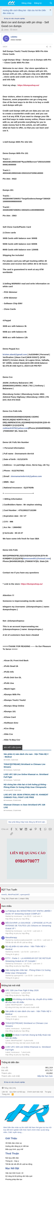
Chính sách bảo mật (35, 1092)
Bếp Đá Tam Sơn (45, 1076)
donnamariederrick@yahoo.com (26, 476)
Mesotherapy (11, 937)
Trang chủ (6, 1094)
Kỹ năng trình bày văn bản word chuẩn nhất (22, 1007)
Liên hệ (5, 1092)
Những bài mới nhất (10, 985)
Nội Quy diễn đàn (12, 1158)
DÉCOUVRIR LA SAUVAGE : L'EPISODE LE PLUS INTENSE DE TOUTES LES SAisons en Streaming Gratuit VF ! (28, 926)
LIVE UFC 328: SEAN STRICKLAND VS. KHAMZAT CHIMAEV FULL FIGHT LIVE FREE (26, 796)
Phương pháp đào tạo (13, 1179)
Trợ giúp (48, 1092)
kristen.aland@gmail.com (15, 354)
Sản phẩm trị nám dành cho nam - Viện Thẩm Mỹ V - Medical (26, 755)
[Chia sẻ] (47, 46)
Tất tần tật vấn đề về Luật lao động (18, 942)
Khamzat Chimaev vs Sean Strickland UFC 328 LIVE (24, 806)
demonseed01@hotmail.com (36, 558)
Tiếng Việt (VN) (9, 1088)
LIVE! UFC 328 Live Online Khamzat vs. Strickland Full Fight (26, 775)
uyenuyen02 (9, 790)
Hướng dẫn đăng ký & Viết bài (16, 1146)
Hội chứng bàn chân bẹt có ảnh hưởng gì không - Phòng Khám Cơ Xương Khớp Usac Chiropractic (25, 785)
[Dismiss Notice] (50, 10)
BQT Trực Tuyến (9, 890)
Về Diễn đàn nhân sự (13, 1143)
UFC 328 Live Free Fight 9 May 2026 (22, 990)
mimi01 (8, 760)
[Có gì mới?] (45, 3)
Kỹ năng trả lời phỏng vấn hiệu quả (18, 1176)
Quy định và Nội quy (17, 1092)
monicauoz (9, 770)
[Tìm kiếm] (50, 3)
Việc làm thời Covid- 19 (14, 1173)
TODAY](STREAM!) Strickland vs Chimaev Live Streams (24, 765)
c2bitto (6, 30)
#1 (50, 47)
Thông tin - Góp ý (12, 1161)
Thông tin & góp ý (12, 954)
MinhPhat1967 (13, 895)
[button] (4, 3)
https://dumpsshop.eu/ (28, 85)
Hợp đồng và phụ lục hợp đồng (17, 919)
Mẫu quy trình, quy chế (14, 1149)
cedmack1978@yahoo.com (15, 428)
